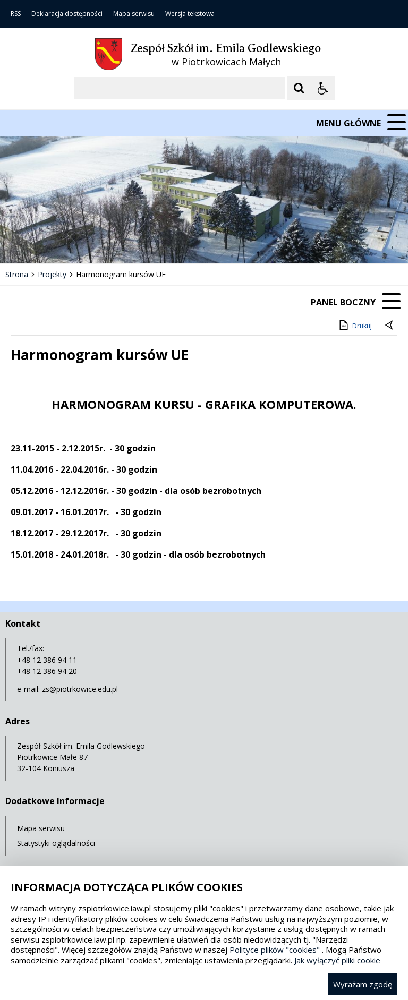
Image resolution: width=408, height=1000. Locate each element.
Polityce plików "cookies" (275, 949)
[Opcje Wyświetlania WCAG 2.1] (323, 88)
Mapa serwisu (134, 14)
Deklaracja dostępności (67, 14)
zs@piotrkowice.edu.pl (80, 689)
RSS (16, 14)
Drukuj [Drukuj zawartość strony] (354, 325)
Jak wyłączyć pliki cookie (337, 960)
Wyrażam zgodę (362, 984)
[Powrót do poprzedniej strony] (389, 326)
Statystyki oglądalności (56, 843)
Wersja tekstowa (190, 14)
